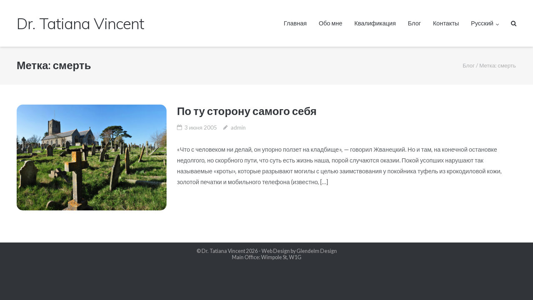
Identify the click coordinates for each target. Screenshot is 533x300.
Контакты (446, 23)
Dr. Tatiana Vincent (223, 251)
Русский (482, 23)
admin (238, 127)
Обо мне (331, 23)
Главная (295, 23)
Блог (414, 23)
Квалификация (375, 23)
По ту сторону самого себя (246, 111)
